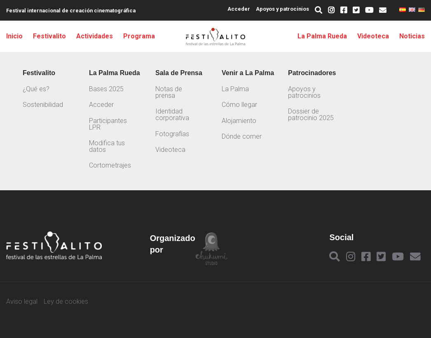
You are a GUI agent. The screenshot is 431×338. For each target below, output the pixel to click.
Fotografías (172, 134)
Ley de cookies (66, 301)
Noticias (412, 36)
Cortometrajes (110, 165)
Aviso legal (21, 301)
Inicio (14, 36)
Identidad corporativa (172, 114)
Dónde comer (242, 136)
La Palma (235, 89)
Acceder (238, 9)
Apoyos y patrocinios (282, 9)
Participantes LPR (108, 124)
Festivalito (49, 36)
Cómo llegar (239, 105)
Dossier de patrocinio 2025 (311, 114)
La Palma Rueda (322, 36)
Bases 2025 (106, 89)
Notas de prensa (168, 92)
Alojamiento (239, 121)
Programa (139, 36)
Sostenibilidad (43, 105)
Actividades (94, 36)
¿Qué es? (36, 89)
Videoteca (373, 36)
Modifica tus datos (107, 146)
